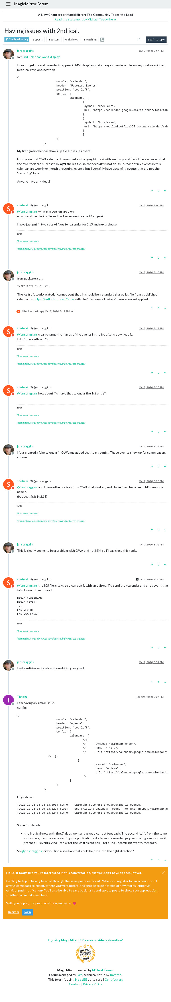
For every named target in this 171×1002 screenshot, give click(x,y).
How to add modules (28, 241)
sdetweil (22, 205)
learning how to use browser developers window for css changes (51, 248)
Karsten (115, 975)
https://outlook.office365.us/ (54, 299)
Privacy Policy (92, 984)
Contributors (114, 979)
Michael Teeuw (102, 970)
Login (27, 912)
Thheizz (22, 696)
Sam (79, 975)
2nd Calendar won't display (41, 57)
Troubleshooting (17, 39)
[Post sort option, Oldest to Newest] (138, 39)
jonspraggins (25, 50)
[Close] (163, 873)
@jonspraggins (40, 205)
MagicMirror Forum (31, 4)
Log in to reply (156, 39)
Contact (75, 984)
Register (13, 912)
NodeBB (81, 979)
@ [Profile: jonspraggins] (27, 211)
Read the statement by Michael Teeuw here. (85, 19)
